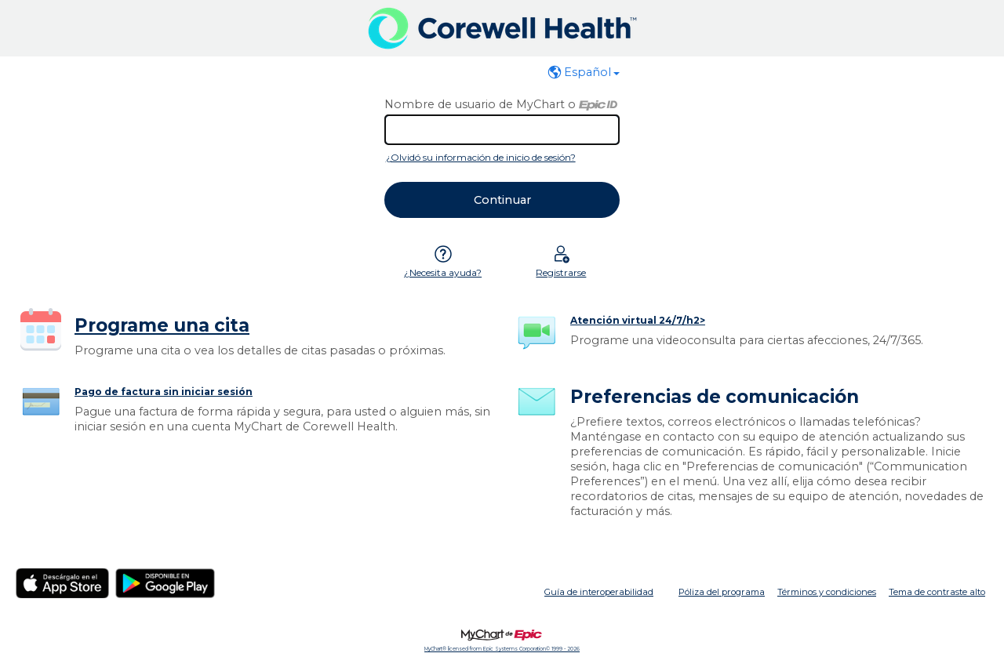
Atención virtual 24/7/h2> (637, 320)
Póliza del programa (721, 591)
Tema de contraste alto (937, 591)
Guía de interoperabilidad (598, 591)
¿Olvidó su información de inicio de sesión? (481, 157)
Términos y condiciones (826, 591)
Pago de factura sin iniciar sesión (164, 391)
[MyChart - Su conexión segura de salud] (502, 28)
